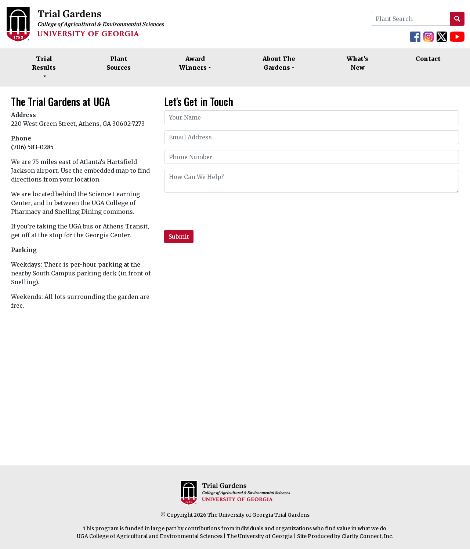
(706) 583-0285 (32, 147)
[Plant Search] (410, 19)
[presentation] (220, 212)
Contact (428, 58)
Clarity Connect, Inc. (367, 536)
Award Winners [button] (193, 63)
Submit (179, 236)
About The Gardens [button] (279, 63)
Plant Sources (118, 63)
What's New (357, 63)
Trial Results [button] (44, 63)
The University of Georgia (260, 536)
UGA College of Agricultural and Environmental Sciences (150, 536)
